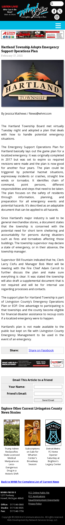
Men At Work (10, 14)
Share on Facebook (41, 350)
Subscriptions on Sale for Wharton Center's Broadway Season (32, 443)
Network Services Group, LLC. (43, 520)
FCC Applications (36, 496)
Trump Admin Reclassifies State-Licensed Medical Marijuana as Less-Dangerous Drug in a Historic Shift (12, 447)
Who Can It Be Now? (9, 10)
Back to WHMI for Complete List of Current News (30, 481)
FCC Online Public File (38, 492)
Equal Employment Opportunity (43, 500)
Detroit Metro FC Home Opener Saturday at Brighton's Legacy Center (53, 443)
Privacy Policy (35, 503)
